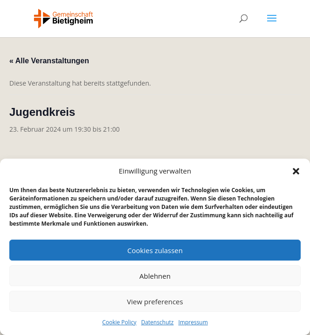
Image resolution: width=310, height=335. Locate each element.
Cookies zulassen (155, 250)
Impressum (192, 322)
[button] (296, 171)
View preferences (155, 301)
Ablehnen (155, 276)
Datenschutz (157, 322)
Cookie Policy (119, 322)
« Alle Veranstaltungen (49, 61)
